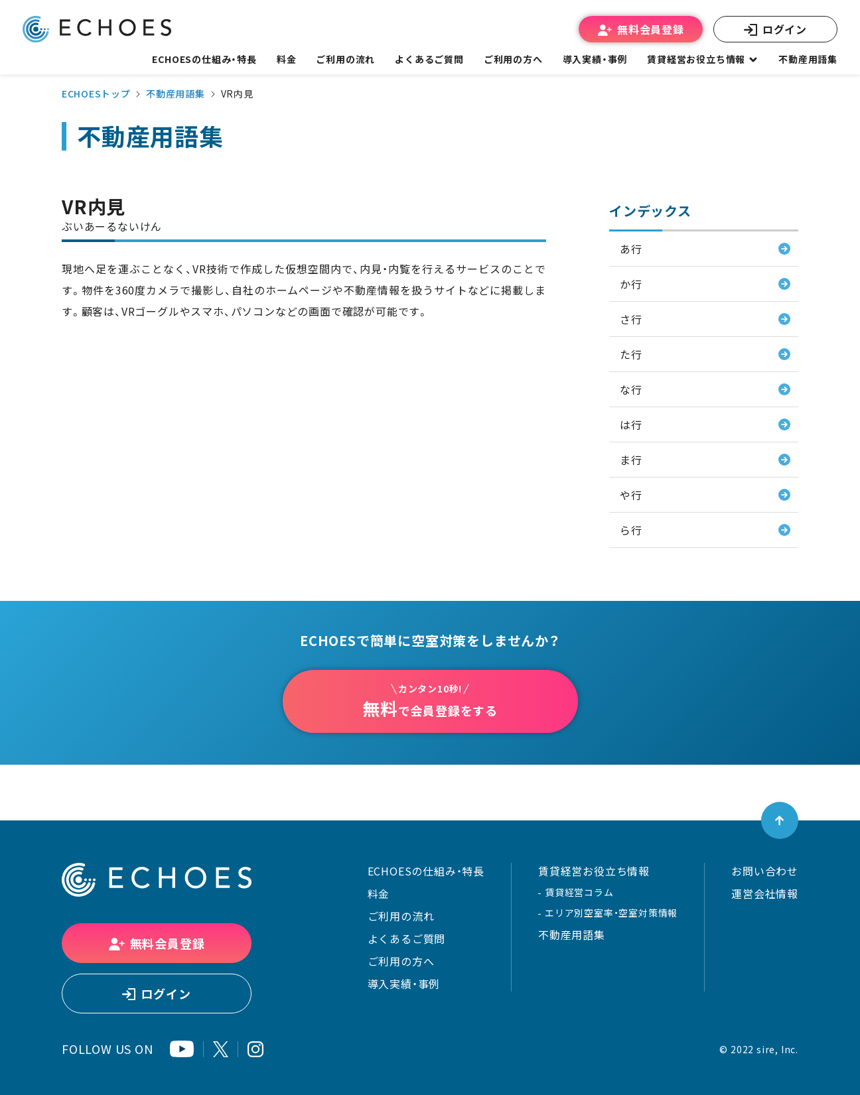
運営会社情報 (764, 893)
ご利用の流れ (401, 916)
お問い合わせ (764, 871)
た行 (631, 354)
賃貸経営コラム (579, 892)
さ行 (631, 319)
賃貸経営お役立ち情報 (594, 871)
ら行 (631, 530)
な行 (631, 389)
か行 (631, 284)
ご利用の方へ (401, 961)
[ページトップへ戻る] (779, 820)
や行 (631, 495)
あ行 (631, 249)
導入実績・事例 (404, 984)
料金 (379, 893)
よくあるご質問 (429, 59)
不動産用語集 (807, 59)
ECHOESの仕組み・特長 (426, 871)
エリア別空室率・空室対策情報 (611, 912)
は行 (631, 424)
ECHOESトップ (96, 93)
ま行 (631, 460)
